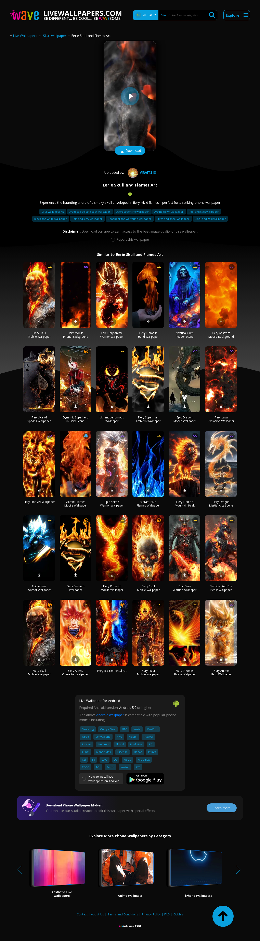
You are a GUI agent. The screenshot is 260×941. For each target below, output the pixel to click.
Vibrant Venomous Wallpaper (112, 419)
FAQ (167, 914)
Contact (82, 914)
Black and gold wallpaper (210, 219)
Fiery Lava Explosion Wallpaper (221, 419)
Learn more (222, 808)
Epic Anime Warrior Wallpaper (112, 503)
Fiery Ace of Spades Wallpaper (39, 419)
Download (130, 151)
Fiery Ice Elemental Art (112, 671)
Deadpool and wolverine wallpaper (130, 219)
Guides (178, 914)
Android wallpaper (110, 715)
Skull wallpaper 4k (52, 211)
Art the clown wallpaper (169, 211)
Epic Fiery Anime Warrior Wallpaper (112, 334)
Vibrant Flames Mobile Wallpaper (75, 503)
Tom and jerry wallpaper (87, 219)
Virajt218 (141, 172)
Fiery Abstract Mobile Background (221, 334)
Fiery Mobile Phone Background (75, 334)
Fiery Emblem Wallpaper (75, 588)
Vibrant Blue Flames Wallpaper (148, 503)
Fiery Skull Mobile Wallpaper (39, 334)
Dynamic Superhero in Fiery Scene (76, 419)
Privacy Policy (151, 914)
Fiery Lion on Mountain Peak (185, 503)
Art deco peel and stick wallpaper (90, 211)
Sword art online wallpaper (133, 211)
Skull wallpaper (54, 35)
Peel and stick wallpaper (204, 211)
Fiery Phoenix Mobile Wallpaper (112, 588)
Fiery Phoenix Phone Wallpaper (184, 672)
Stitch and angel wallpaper (173, 219)
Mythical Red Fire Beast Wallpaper (221, 588)
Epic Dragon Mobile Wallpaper (184, 419)
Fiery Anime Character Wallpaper (75, 672)
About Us (97, 914)
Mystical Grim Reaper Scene (185, 334)
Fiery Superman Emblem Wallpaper (148, 419)
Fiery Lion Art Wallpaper (39, 502)
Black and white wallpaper (50, 219)
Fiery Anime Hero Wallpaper (221, 672)
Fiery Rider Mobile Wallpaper (148, 672)
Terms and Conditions (122, 914)
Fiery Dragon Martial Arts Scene (221, 503)
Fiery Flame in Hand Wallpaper (148, 334)
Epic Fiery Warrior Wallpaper (184, 588)
